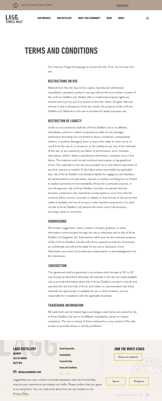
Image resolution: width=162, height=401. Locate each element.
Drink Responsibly (67, 348)
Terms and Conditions (68, 367)
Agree (115, 381)
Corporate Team (66, 361)
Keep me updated (128, 357)
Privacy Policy (20, 394)
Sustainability (65, 354)
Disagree (139, 381)
